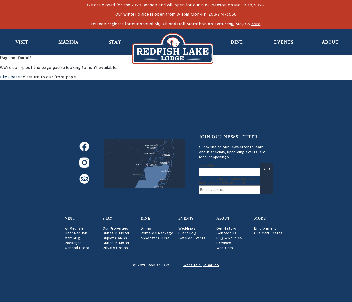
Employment (265, 228)
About (330, 42)
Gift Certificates (268, 233)
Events (283, 42)
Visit (21, 42)
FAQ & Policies (229, 238)
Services (223, 243)
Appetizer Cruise (155, 238)
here (256, 24)
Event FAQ (187, 233)
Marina (68, 42)
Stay (115, 42)
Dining (146, 228)
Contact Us (226, 233)
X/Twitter (206, 165)
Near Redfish (76, 233)
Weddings (187, 228)
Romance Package (157, 233)
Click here (10, 77)
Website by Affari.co (201, 265)
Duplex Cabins (115, 238)
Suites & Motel (116, 233)
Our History (226, 228)
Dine (237, 42)
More (260, 218)
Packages (73, 243)
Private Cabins (115, 248)
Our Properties (115, 228)
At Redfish (74, 228)
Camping (72, 238)
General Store (77, 248)
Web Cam (224, 248)
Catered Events (192, 238)
